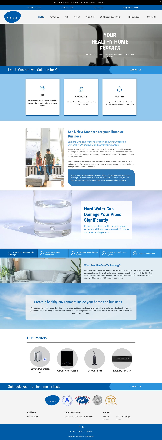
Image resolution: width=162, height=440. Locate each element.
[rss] (83, 427)
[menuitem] (41, 17)
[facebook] (79, 427)
